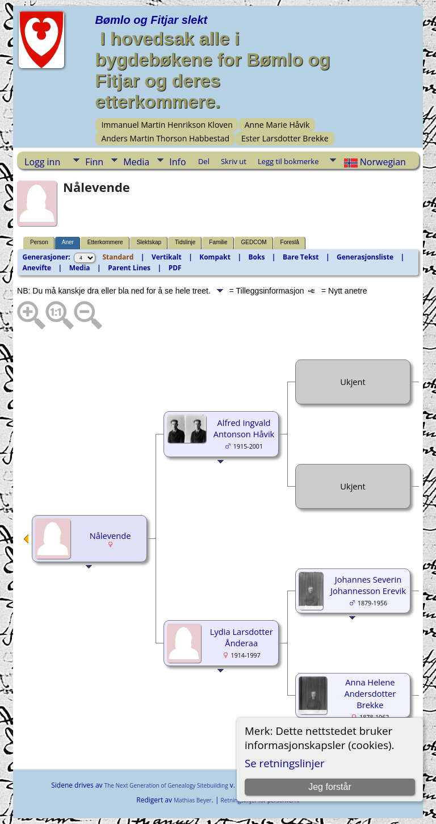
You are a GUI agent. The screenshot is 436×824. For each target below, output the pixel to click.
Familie (218, 242)
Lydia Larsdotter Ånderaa (241, 637)
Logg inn (42, 162)
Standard (118, 257)
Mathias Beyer (192, 800)
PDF (175, 268)
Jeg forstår (329, 787)
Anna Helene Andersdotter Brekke (370, 693)
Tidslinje (185, 242)
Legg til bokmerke (288, 161)
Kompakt (214, 257)
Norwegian (374, 162)
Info (177, 162)
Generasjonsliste (365, 257)
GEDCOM (254, 242)
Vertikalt (167, 257)
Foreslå (289, 242)
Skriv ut (233, 161)
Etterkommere (105, 242)
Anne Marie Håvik (277, 124)
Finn (94, 162)
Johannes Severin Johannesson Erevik (368, 585)
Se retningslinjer (285, 763)
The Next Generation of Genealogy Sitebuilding (166, 785)
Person (39, 242)
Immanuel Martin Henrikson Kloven (166, 124)
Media (136, 162)
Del (203, 161)
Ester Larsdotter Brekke (285, 138)
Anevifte (36, 268)
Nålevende (110, 535)
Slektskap (149, 242)
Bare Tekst (301, 257)
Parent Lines (129, 268)
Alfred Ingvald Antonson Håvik (244, 428)
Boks (256, 257)
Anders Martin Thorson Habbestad (165, 138)
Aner (68, 242)
